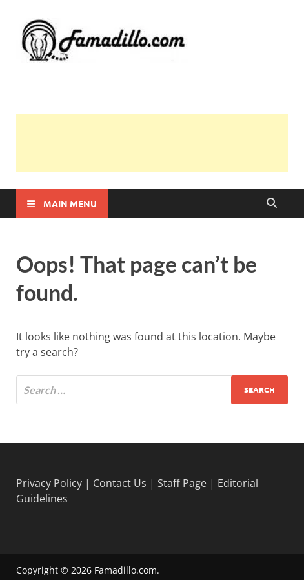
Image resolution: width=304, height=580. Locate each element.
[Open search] (271, 203)
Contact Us (120, 483)
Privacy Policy (49, 483)
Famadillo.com (125, 570)
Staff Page (182, 483)
